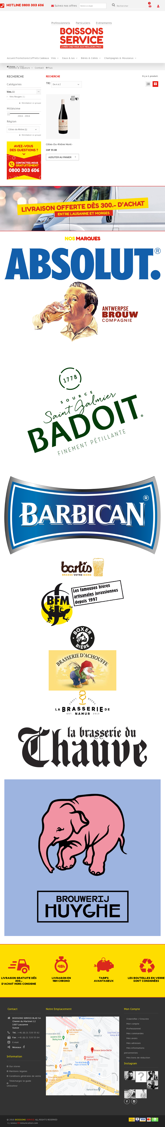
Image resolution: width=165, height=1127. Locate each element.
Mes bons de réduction (138, 1057)
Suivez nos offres (64, 5)
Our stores (14, 1066)
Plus (49, 67)
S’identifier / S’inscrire (137, 1019)
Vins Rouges (17, 96)
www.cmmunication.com (24, 1123)
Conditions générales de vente (25, 1076)
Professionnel (133, 1028)
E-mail (15, 1042)
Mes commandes (135, 1033)
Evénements (104, 23)
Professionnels (60, 23)
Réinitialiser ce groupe (31, 103)
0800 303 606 (33, 5)
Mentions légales (18, 1071)
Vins (11, 91)
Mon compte (132, 1023)
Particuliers (83, 23)
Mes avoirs (131, 1038)
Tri (48, 83)
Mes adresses (133, 1043)
